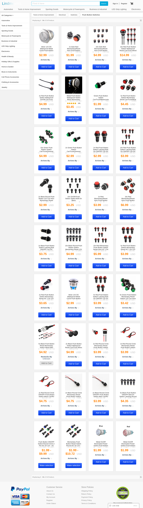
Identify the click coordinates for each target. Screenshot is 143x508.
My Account (50, 497)
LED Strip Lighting (8, 46)
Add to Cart (46, 67)
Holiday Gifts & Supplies (10, 62)
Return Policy (86, 494)
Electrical (62, 15)
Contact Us (50, 494)
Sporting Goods (7, 31)
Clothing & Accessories (10, 82)
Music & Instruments (9, 72)
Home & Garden (8, 67)
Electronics (6, 51)
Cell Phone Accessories (10, 77)
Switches (74, 15)
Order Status (51, 503)
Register (49, 500)
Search (103, 4)
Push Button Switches (91, 15)
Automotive (6, 20)
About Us (49, 491)
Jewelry (4, 87)
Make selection (46, 465)
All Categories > (7, 15)
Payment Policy (87, 497)
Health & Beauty (8, 56)
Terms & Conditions (88, 503)
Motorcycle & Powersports (11, 36)
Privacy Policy (86, 500)
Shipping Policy (87, 491)
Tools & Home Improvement (12, 26)
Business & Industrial (9, 41)
